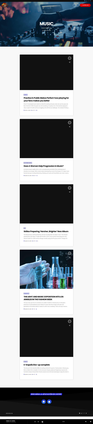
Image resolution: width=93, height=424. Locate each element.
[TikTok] (86, 0)
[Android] (90, 0)
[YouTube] (84, 0)
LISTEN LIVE (85, 5)
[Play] (77, 5)
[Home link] (4, 5)
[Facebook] (88, 0)
